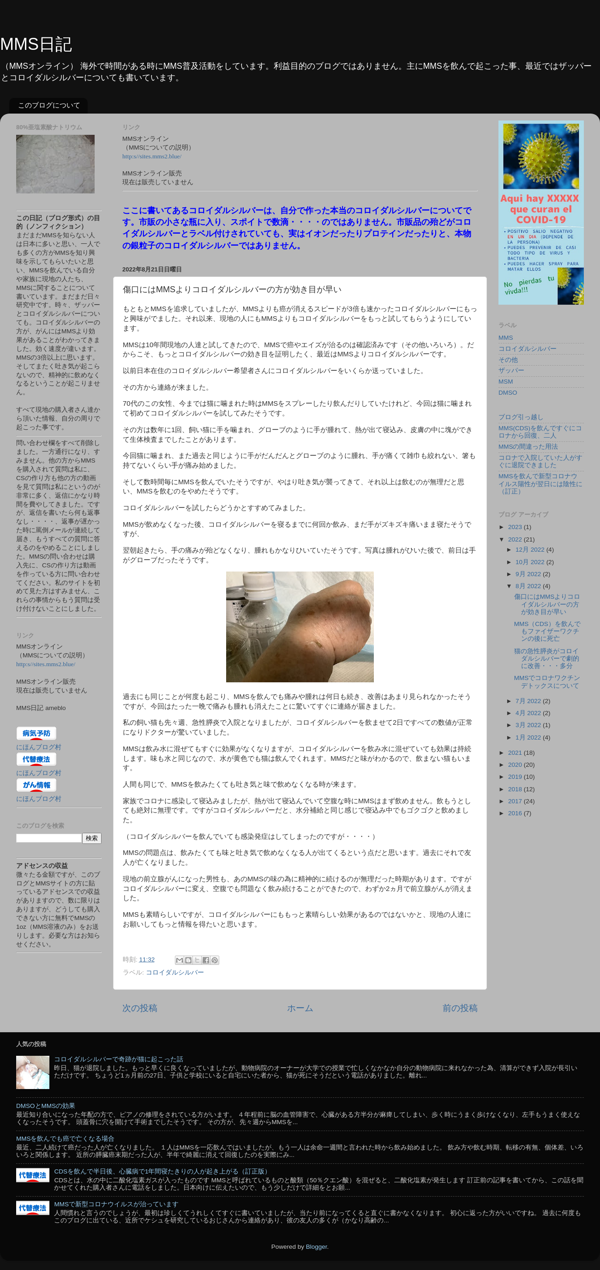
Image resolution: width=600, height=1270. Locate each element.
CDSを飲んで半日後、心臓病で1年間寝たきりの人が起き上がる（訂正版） (162, 1171)
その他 (508, 359)
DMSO (507, 392)
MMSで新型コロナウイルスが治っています (116, 1204)
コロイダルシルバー (175, 972)
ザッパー (511, 370)
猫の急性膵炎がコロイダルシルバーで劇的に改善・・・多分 (546, 658)
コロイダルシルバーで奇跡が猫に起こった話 (118, 1059)
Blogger (316, 1246)
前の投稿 (460, 1008)
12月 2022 (531, 549)
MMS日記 (36, 44)
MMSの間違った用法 (528, 446)
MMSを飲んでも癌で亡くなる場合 (65, 1138)
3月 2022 (529, 725)
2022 (516, 539)
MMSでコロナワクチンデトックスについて (547, 681)
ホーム (300, 1008)
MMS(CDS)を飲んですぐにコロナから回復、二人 (540, 432)
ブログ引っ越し (521, 417)
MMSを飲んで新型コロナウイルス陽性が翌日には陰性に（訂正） (540, 483)
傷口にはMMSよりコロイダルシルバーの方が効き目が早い (547, 604)
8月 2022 (529, 586)
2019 (516, 776)
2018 (516, 789)
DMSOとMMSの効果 (45, 1105)
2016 (516, 813)
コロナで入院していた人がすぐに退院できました (540, 461)
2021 (516, 752)
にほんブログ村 (38, 747)
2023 (516, 527)
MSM (505, 381)
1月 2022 (529, 737)
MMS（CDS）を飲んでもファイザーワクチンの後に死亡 (547, 631)
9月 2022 (529, 574)
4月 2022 (529, 713)
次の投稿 (139, 1008)
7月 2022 (529, 701)
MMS (505, 337)
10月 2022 (531, 562)
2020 (516, 764)
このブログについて (49, 105)
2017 (516, 801)
